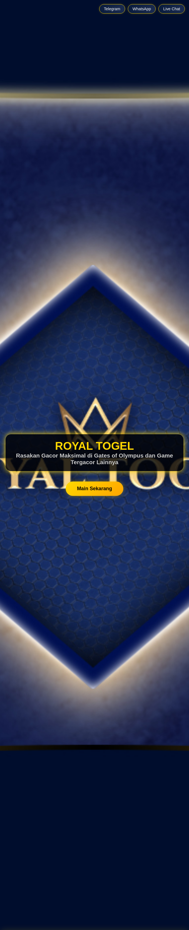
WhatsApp (142, 9)
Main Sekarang (94, 488)
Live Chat (171, 9)
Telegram (112, 9)
